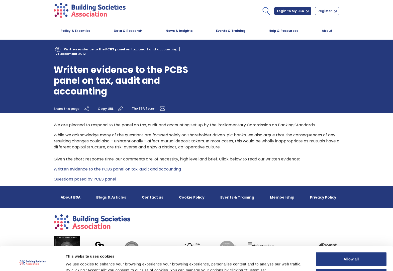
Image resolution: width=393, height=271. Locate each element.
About (327, 31)
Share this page (72, 108)
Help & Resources (283, 31)
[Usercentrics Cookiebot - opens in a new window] (32, 261)
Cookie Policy (192, 197)
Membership (282, 197)
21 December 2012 (71, 53)
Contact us (152, 197)
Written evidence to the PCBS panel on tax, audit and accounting (120, 49)
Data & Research (128, 31)
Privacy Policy (323, 197)
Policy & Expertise (75, 31)
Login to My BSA (293, 11)
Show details (77, 261)
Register (327, 11)
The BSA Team (149, 108)
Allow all (351, 236)
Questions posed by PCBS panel (85, 179)
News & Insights (179, 31)
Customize (351, 252)
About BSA (70, 197)
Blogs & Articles (111, 197)
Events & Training (230, 31)
